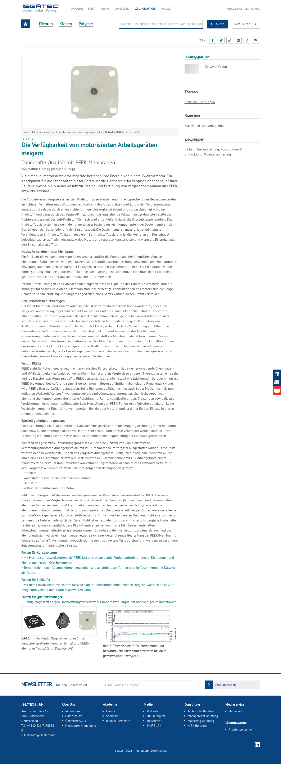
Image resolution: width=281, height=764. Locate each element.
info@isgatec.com (43, 735)
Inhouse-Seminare (118, 721)
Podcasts (152, 711)
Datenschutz (73, 716)
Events (110, 711)
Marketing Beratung (201, 721)
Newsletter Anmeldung (80, 726)
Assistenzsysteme (240, 729)
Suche (215, 24)
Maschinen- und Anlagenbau (205, 125)
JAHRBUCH (154, 726)
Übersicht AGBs (75, 721)
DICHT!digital (156, 716)
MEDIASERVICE (235, 8)
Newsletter (154, 721)
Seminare (112, 716)
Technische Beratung (201, 711)
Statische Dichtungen (200, 102)
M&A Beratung (197, 726)
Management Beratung (203, 716)
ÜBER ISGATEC (252, 8)
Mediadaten (236, 711)
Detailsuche (247, 24)
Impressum (72, 711)
